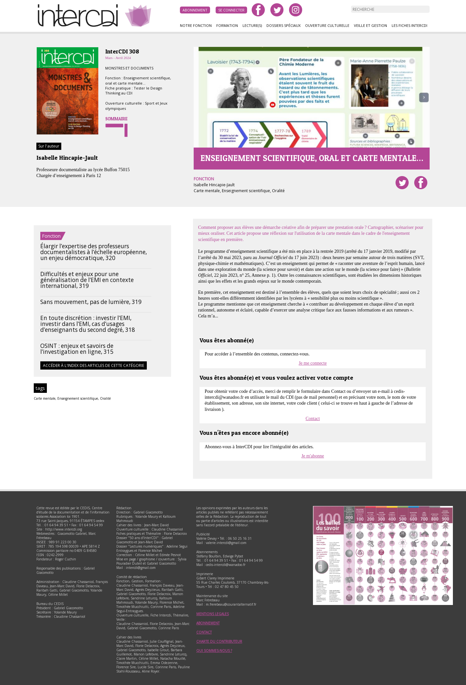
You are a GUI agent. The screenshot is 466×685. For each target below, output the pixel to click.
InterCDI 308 (122, 51)
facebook (258, 9)
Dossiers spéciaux (283, 25)
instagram (295, 9)
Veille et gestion (370, 25)
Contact (312, 418)
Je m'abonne (312, 455)
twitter (276, 9)
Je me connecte (313, 363)
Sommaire (116, 118)
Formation (227, 25)
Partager (420, 182)
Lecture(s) (252, 25)
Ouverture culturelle (327, 25)
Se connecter (231, 10)
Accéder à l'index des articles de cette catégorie (93, 365)
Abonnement (195, 10)
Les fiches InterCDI (409, 25)
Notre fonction (196, 25)
